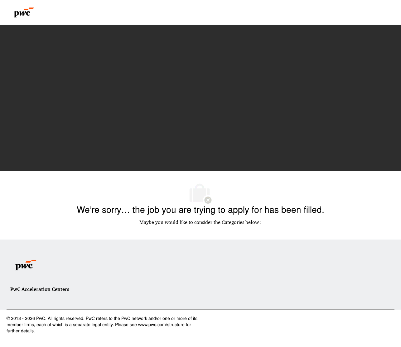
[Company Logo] (24, 12)
